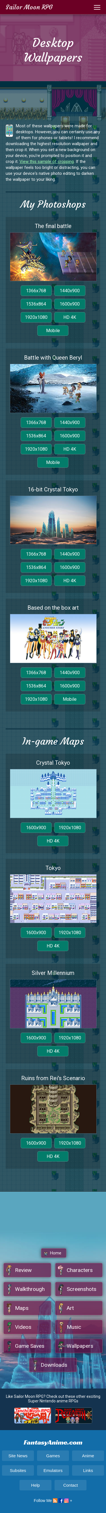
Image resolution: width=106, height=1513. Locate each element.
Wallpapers (80, 1346)
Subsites (18, 1470)
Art (70, 1308)
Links (88, 1470)
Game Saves (29, 1346)
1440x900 (70, 290)
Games (53, 1455)
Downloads (54, 1365)
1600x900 (70, 304)
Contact (70, 1485)
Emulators (53, 1470)
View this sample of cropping (47, 161)
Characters (80, 1270)
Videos (23, 1327)
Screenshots (81, 1289)
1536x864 (36, 304)
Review (23, 1270)
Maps (22, 1308)
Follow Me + (53, 1500)
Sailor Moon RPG (29, 7)
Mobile (53, 330)
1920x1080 (36, 317)
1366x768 (36, 290)
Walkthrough (30, 1289)
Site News (18, 1455)
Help (35, 1485)
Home (55, 1253)
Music (74, 1327)
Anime (88, 1455)
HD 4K (69, 317)
